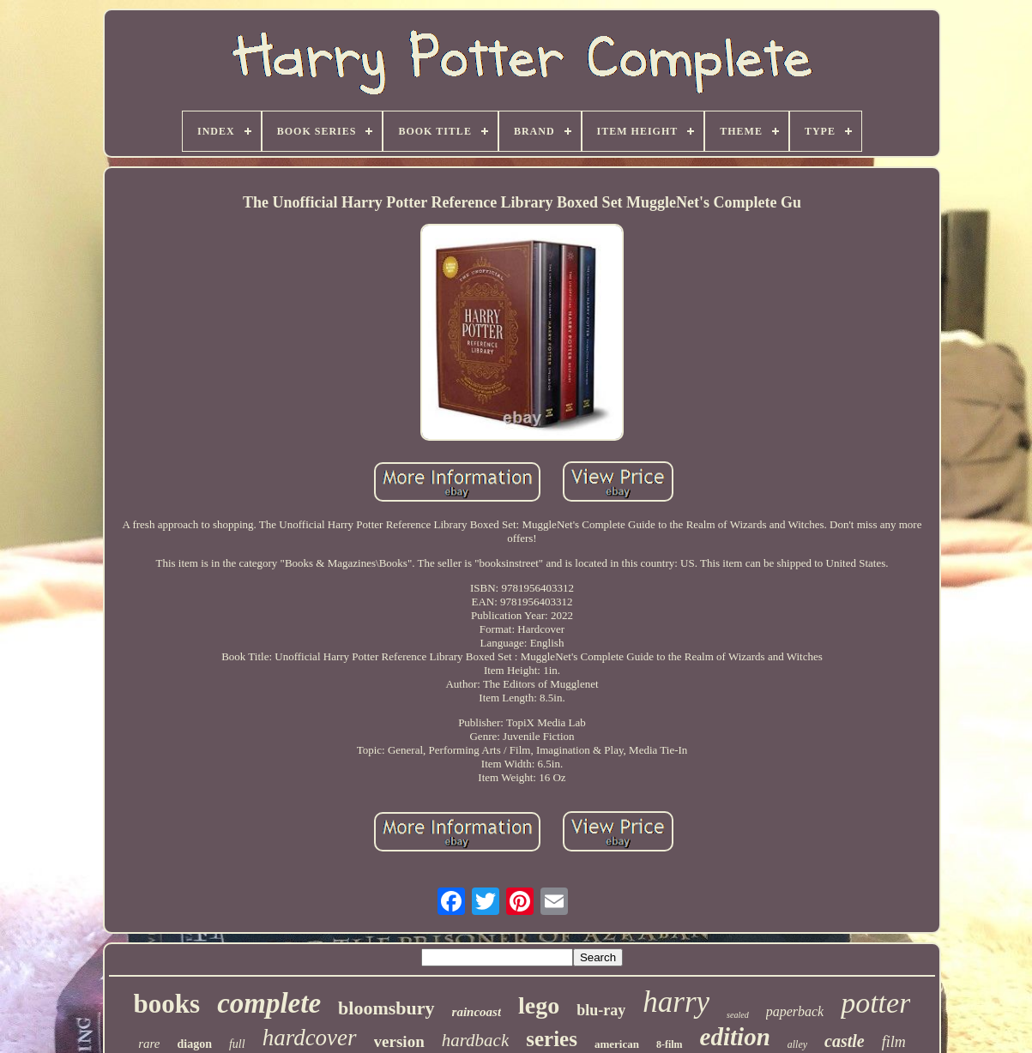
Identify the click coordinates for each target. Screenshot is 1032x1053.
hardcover (310, 1037)
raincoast (477, 1012)
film (894, 1041)
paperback (795, 1011)
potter (875, 1003)
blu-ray (600, 1010)
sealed (738, 1015)
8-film (669, 1044)
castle (844, 1041)
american (616, 1044)
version (399, 1041)
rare (149, 1043)
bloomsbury (386, 1008)
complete (269, 1003)
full (237, 1044)
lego (538, 1005)
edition (735, 1036)
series (551, 1038)
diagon (194, 1044)
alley (797, 1044)
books (167, 1004)
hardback (476, 1040)
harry (676, 1002)
